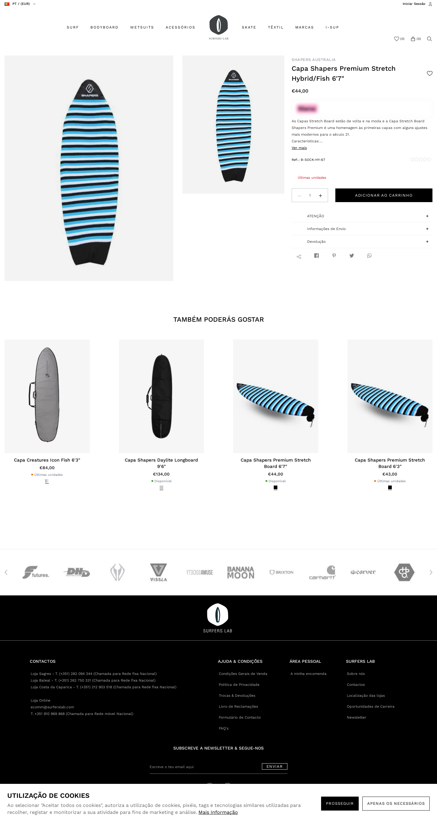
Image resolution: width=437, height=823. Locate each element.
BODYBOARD (104, 27)
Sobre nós (356, 674)
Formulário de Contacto (240, 717)
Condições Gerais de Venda (243, 674)
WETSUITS (142, 27)
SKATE (249, 27)
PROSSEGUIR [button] (340, 803)
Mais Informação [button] (218, 812)
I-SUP (332, 27)
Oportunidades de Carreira (371, 706)
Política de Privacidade (239, 684)
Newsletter (356, 717)
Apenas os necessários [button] (396, 803)
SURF (73, 27)
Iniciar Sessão (414, 4)
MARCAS (304, 27)
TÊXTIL (276, 27)
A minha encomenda (308, 674)
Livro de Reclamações (238, 706)
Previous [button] (6, 572)
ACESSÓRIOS (180, 27)
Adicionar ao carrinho (384, 195)
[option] (89, 168)
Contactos (356, 684)
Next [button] (431, 572)
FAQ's (224, 728)
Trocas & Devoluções (237, 695)
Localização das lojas (366, 695)
